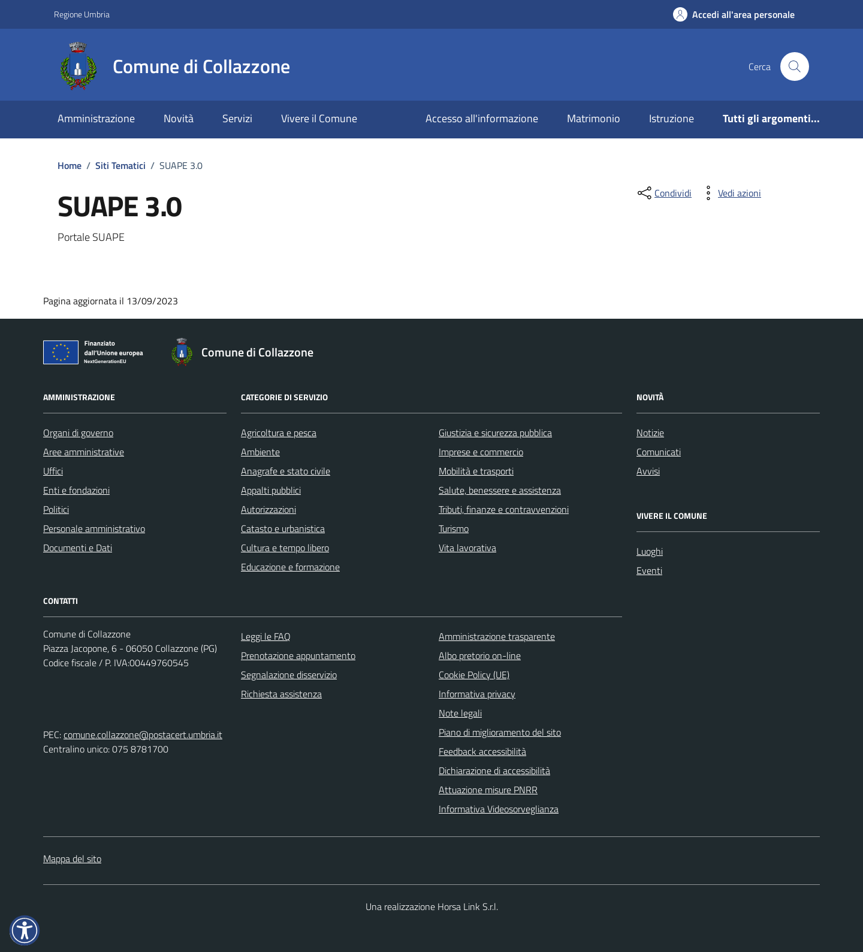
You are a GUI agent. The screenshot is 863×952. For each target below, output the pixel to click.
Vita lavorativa (467, 547)
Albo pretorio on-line (480, 655)
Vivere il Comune (319, 118)
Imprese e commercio (481, 452)
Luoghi (649, 551)
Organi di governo (78, 432)
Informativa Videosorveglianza (499, 809)
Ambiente (260, 452)
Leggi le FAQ (266, 636)
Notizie (650, 432)
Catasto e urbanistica (283, 528)
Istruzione (671, 118)
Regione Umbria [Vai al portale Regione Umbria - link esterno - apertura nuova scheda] (82, 14)
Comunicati (658, 452)
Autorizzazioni (268, 509)
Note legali (460, 713)
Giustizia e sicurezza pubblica (495, 432)
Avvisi (648, 471)
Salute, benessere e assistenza (500, 490)
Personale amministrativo (94, 528)
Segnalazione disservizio (289, 674)
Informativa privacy (477, 694)
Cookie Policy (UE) (474, 674)
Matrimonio (593, 118)
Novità (179, 118)
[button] (24, 930)
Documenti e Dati (77, 547)
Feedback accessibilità (482, 751)
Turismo (454, 528)
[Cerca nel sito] (794, 66)
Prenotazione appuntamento (298, 655)
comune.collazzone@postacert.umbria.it (143, 734)
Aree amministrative (83, 452)
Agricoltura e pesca (278, 432)
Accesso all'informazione (482, 118)
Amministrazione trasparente (497, 636)
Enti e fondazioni (76, 490)
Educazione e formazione (290, 567)
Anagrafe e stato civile (285, 471)
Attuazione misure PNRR (488, 789)
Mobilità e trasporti (476, 471)
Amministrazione (96, 118)
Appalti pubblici (271, 490)
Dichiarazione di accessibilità (494, 770)
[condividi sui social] (663, 193)
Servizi (237, 118)
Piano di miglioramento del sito (500, 732)
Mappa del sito (72, 858)
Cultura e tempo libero (285, 547)
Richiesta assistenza (281, 694)
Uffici (53, 471)
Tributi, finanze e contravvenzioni (504, 509)
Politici (56, 509)
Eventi (649, 570)
